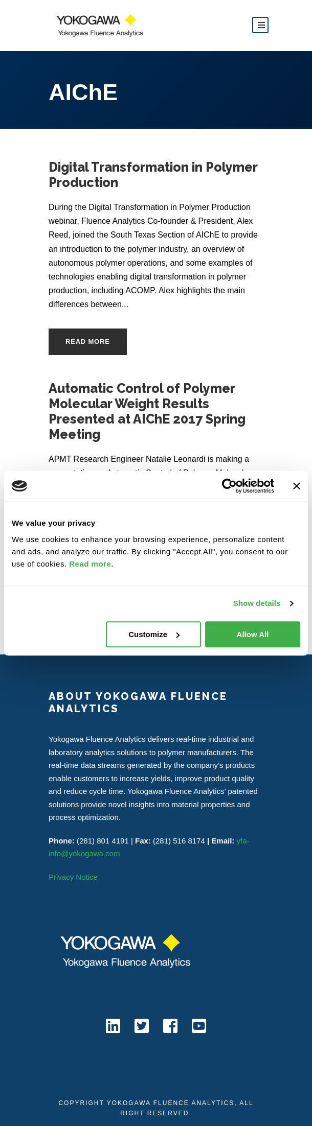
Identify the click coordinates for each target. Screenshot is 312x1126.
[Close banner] (296, 485)
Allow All (253, 634)
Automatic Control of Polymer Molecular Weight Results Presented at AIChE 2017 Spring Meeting (147, 411)
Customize (154, 634)
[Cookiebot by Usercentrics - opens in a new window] (229, 486)
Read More (87, 341)
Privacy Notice (73, 877)
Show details (257, 603)
